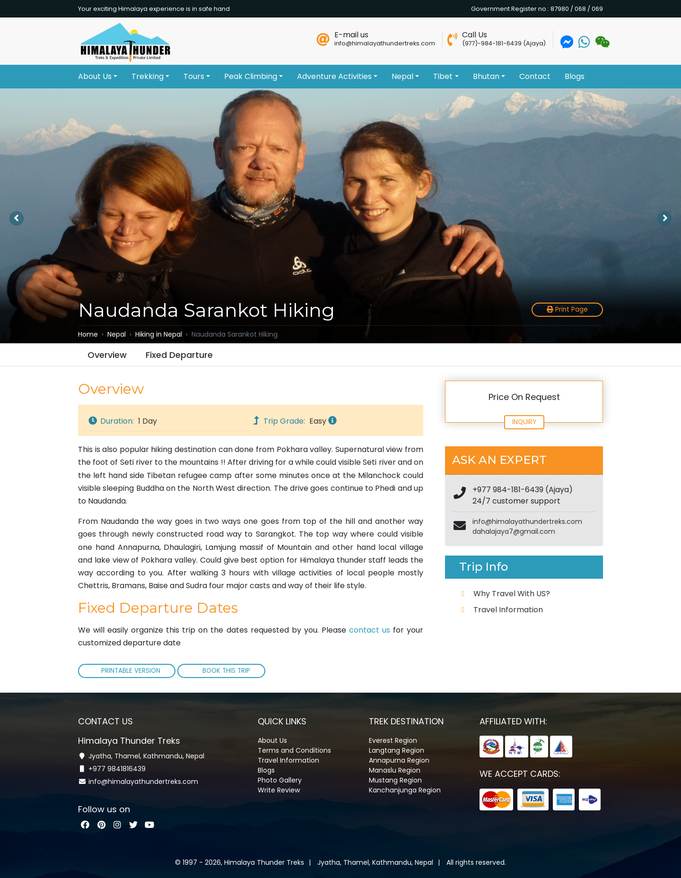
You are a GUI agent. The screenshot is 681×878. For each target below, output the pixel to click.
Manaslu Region (394, 769)
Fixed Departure (179, 355)
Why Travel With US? (511, 593)
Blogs (575, 76)
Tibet (445, 76)
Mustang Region (395, 779)
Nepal (405, 76)
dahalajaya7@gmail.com (513, 531)
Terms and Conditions (294, 750)
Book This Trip (225, 670)
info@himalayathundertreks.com (527, 521)
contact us (369, 630)
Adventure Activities (337, 76)
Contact (534, 76)
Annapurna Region (399, 760)
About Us (97, 76)
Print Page (567, 309)
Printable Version (130, 670)
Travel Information (508, 609)
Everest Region (393, 740)
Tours (196, 76)
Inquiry (524, 421)
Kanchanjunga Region (405, 789)
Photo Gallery (280, 779)
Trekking (150, 76)
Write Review (279, 789)
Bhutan (489, 76)
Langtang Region (396, 750)
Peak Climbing (253, 76)
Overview (107, 355)
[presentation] (16, 218)
